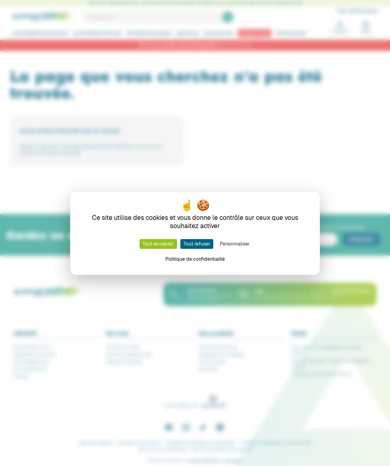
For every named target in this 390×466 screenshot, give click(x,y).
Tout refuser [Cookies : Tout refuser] (196, 244)
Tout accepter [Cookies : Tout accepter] (158, 244)
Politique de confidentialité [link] (195, 259)
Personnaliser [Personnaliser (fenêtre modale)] (235, 244)
